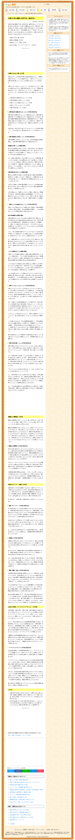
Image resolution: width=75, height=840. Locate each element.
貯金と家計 (22, 10)
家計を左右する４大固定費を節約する (20, 812)
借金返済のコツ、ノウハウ (17, 819)
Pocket (40, 771)
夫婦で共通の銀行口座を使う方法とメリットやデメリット (25, 782)
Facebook (18, 771)
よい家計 (12, 5)
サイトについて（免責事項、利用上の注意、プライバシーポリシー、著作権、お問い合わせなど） (37, 829)
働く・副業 (43, 10)
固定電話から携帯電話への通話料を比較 (20, 792)
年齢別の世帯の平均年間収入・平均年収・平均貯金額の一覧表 (26, 789)
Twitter (11, 771)
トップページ (59, 1)
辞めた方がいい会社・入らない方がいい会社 (21, 802)
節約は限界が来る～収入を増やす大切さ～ (21, 814)
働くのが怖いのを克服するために (18, 797)
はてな (33, 771)
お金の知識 (11, 10)
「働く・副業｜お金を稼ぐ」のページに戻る (19, 735)
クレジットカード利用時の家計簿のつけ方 (21, 787)
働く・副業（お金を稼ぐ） (54, 42)
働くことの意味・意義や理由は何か (19, 779)
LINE (25, 771)
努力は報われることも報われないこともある (21, 817)
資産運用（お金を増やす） (54, 45)
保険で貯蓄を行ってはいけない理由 (19, 809)
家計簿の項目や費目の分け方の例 (18, 784)
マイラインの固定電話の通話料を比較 (20, 794)
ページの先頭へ (11, 823)
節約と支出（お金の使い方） (55, 40)
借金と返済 (64, 10)
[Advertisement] (25, 59)
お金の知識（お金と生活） (54, 36)
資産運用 (54, 10)
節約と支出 (33, 10)
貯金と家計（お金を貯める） (55, 38)
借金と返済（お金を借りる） (55, 47)
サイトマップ (66, 1)
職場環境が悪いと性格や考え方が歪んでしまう (22, 799)
